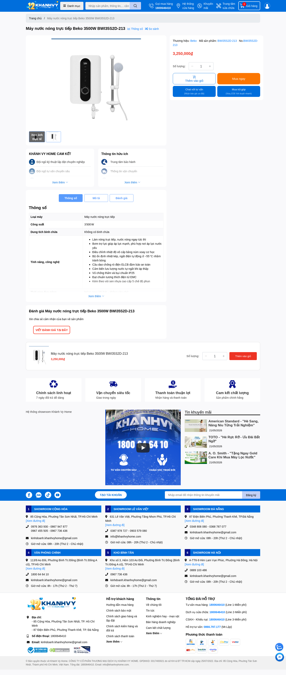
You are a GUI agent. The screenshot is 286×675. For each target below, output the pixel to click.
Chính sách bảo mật (118, 610)
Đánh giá (121, 198)
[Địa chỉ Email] (212, 495)
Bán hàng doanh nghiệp (161, 622)
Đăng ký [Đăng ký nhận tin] (251, 495)
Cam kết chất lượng (158, 627)
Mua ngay (238, 78)
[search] (135, 6)
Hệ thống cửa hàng (188, 6)
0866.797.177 (212, 626)
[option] (96, 83)
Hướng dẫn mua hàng (119, 604)
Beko (193, 40)
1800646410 (163, 8)
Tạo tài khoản (111, 495)
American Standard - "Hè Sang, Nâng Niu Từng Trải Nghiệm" (234, 423)
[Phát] (143, 448)
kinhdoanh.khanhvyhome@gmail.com (64, 642)
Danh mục (71, 6)
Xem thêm (114, 641)
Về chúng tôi (153, 604)
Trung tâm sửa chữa (229, 6)
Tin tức (150, 610)
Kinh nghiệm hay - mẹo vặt (162, 616)
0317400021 (157, 660)
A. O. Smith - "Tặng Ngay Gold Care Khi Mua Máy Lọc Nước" (233, 455)
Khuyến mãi (208, 6)
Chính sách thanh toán (120, 636)
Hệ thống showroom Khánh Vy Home (49, 411)
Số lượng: (179, 66)
